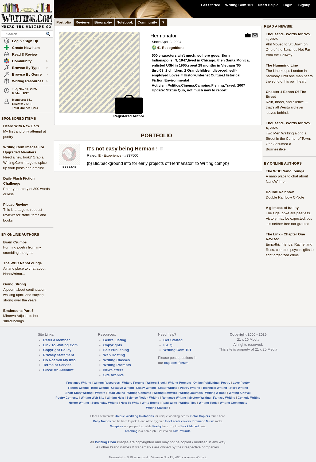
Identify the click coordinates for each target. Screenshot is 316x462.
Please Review (15, 205)
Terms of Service (57, 365)
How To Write (130, 402)
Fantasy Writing (224, 397)
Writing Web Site (92, 397)
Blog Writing (100, 387)
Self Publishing (116, 350)
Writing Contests (139, 392)
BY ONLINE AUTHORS (20, 234)
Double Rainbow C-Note (285, 197)
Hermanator (163, 35)
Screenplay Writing (104, 402)
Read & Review (25, 54)
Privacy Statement (58, 355)
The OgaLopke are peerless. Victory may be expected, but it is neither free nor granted (289, 218)
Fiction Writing (78, 387)
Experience (113, 155)
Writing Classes (116, 360)
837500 (132, 155)
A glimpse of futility (282, 208)
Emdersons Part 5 (18, 311)
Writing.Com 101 (239, 5)
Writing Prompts (117, 365)
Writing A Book (215, 392)
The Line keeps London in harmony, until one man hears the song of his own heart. (289, 76)
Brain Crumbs (15, 242)
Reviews (83, 22)
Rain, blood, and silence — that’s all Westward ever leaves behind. (287, 107)
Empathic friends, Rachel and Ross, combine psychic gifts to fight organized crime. (290, 249)
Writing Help (115, 397)
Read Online (116, 392)
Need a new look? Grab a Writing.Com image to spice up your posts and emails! (25, 162)
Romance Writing (174, 397)
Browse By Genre (30, 74)
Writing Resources (30, 81)
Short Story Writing (79, 392)
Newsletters (113, 370)
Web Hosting (114, 355)
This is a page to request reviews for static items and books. (24, 215)
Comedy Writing (249, 397)
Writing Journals (191, 392)
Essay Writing (146, 387)
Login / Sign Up (25, 41)
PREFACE (69, 167)
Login (287, 5)
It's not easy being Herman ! (122, 149)
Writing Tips (187, 402)
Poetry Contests (67, 397)
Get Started (210, 5)
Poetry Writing (190, 387)
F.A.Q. (168, 345)
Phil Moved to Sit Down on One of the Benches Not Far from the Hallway (288, 49)
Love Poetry (241, 382)
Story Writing (238, 387)
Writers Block (155, 382)
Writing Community (233, 402)
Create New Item (26, 48)
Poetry (226, 382)
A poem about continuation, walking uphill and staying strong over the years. (24, 295)
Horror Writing (79, 402)
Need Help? (268, 5)
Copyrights (112, 345)
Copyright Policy (57, 350)
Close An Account (58, 370)
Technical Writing (214, 387)
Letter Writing (167, 387)
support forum (176, 363)
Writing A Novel (240, 392)
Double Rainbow (280, 192)
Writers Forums (133, 382)
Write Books (150, 402)
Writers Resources (106, 382)
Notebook (124, 22)
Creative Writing (122, 387)
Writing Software (165, 392)
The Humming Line (282, 65)
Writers (100, 392)
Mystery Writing (200, 397)
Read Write (169, 402)
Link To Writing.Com (60, 345)
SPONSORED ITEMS (18, 119)
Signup (304, 5)
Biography (103, 22)
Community (30, 61)
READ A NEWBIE (278, 26)
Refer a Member (56, 340)
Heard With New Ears (21, 126)
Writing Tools (208, 402)
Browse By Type (30, 68)
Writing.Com (105, 442)
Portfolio (63, 22)
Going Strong (14, 284)
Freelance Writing (78, 382)
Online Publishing (206, 382)
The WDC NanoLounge (22, 263)
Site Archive (113, 375)
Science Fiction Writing (143, 397)
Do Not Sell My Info (59, 360)
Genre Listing (114, 340)
